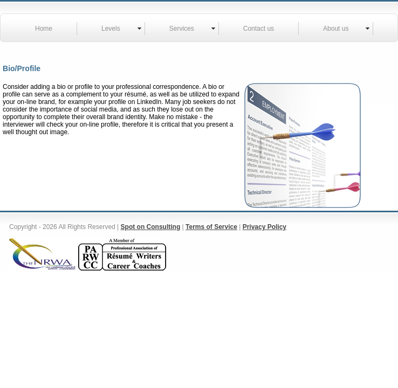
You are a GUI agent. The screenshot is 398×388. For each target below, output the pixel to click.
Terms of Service (211, 227)
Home (43, 28)
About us (335, 28)
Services (181, 28)
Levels (110, 28)
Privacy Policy (264, 227)
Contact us (258, 28)
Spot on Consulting (151, 227)
